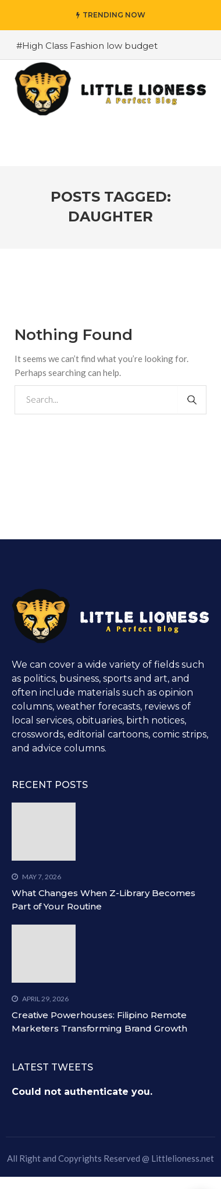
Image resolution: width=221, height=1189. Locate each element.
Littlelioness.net (182, 1158)
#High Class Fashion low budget (87, 45)
